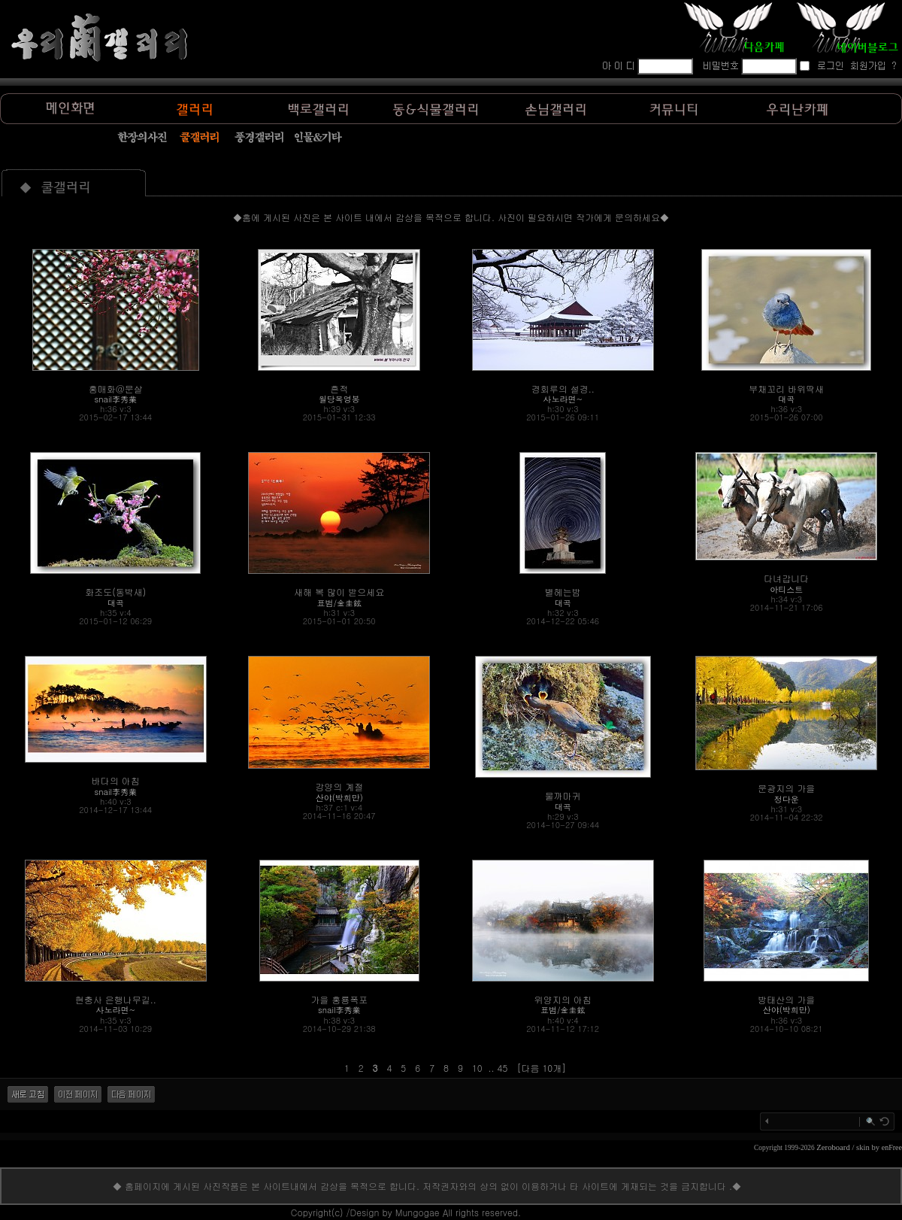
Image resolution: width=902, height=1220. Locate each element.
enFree (892, 1147)
